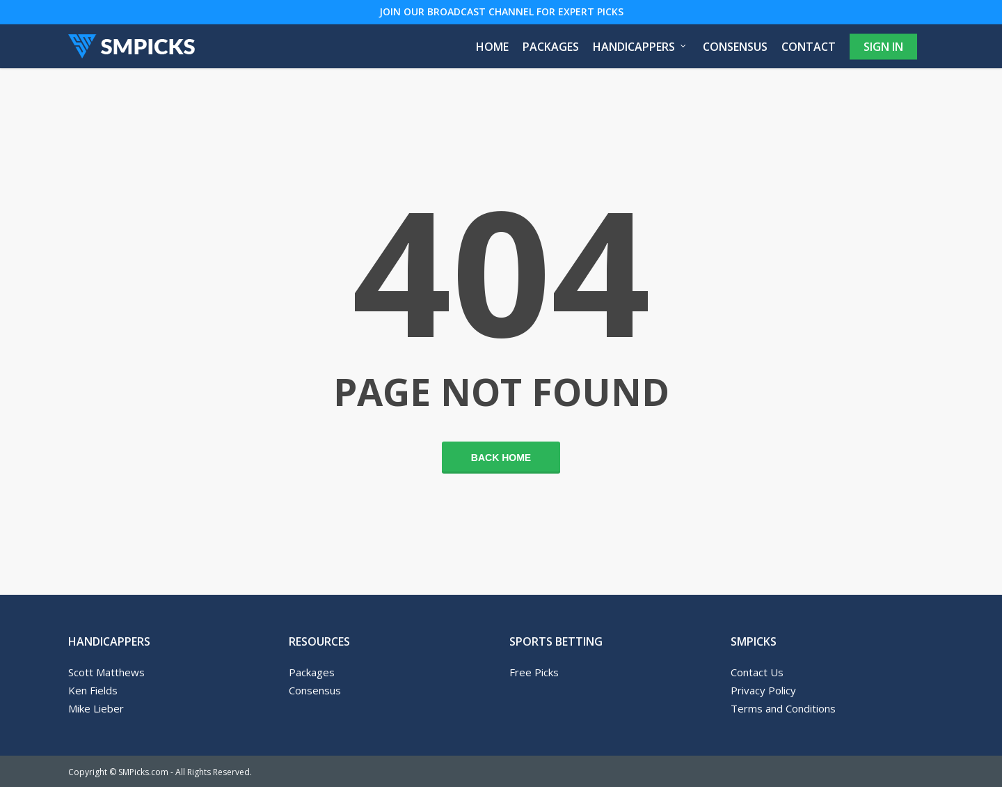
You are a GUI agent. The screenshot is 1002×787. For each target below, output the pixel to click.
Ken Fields (93, 690)
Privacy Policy (763, 690)
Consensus (315, 690)
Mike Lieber (96, 708)
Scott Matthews (106, 672)
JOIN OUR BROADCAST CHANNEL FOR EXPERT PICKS (501, 11)
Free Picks (534, 672)
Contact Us (757, 672)
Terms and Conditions (783, 708)
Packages (312, 672)
